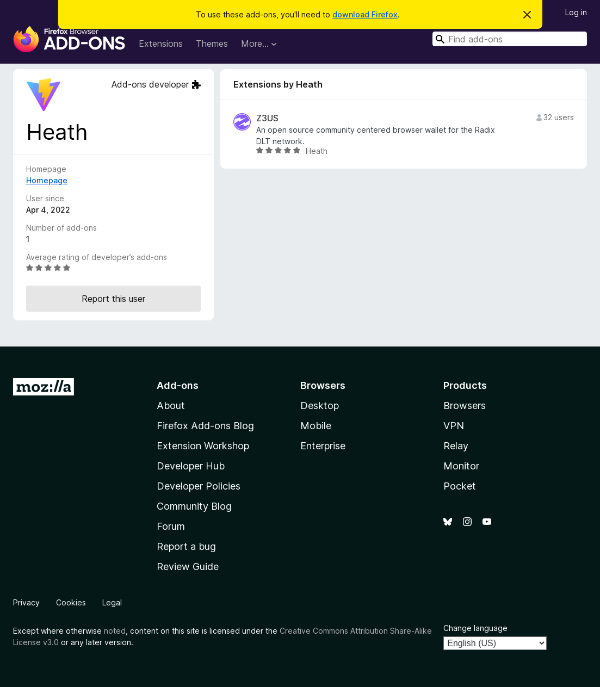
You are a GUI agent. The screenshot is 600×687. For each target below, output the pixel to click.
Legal (112, 602)
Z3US (267, 118)
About (171, 405)
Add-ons (178, 385)
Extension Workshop (203, 445)
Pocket (459, 486)
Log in (576, 12)
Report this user (113, 298)
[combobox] (509, 39)
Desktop (319, 405)
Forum (171, 526)
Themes (212, 43)
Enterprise (322, 445)
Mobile (315, 425)
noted (115, 630)
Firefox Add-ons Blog (205, 425)
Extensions (161, 43)
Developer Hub (191, 466)
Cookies (71, 602)
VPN (453, 425)
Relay (455, 445)
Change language (475, 628)
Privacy (26, 602)
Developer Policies (198, 486)
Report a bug (186, 546)
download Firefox (365, 14)
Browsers (464, 405)
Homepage (46, 180)
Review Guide (188, 566)
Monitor (461, 466)
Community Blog (194, 506)
